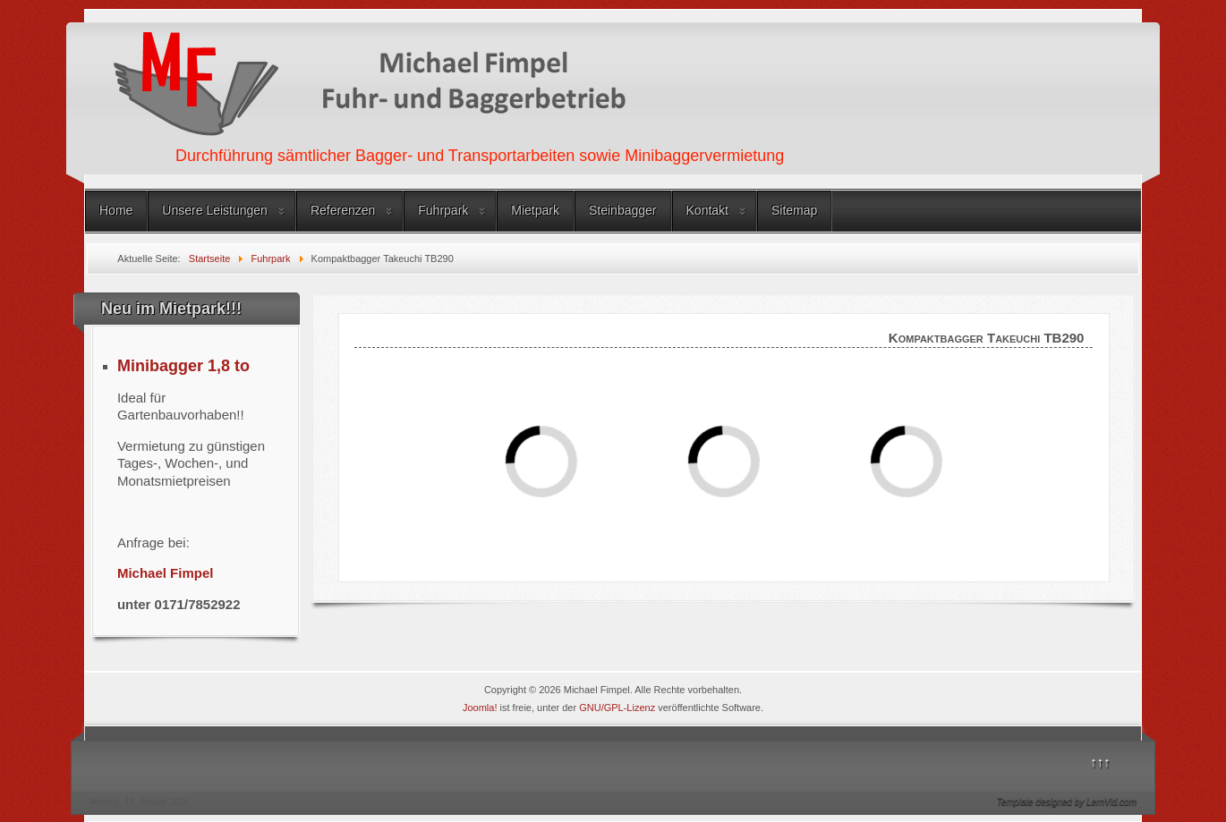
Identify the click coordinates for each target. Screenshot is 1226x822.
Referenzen (343, 210)
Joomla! (480, 707)
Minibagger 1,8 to (183, 366)
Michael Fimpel (165, 572)
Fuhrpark (443, 210)
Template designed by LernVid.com (1067, 802)
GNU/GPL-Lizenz (617, 707)
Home (115, 210)
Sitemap (794, 210)
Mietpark (535, 210)
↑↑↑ (1100, 761)
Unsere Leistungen (215, 210)
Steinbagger (623, 210)
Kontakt (707, 210)
